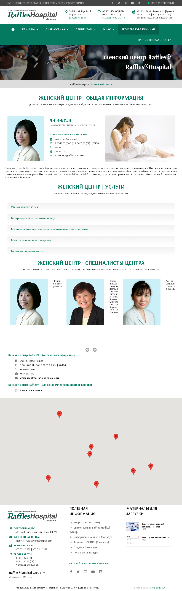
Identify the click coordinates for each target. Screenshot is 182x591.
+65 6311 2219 (144, 14)
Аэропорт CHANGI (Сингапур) (89, 542)
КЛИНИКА (30, 29)
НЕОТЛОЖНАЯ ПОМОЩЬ (28, 3)
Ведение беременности (27, 251)
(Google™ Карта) (77, 17)
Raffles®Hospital (79, 84)
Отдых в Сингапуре (83, 547)
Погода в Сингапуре (84, 552)
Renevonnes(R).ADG (157, 587)
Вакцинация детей (31, 390)
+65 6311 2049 (144, 11)
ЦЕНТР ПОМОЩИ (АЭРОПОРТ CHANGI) (65, 3)
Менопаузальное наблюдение (31, 240)
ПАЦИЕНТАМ (86, 29)
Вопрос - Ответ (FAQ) (85, 522)
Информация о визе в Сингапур (91, 537)
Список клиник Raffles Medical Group (90, 530)
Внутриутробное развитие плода (33, 218)
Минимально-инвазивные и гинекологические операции (50, 229)
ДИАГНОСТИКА (57, 29)
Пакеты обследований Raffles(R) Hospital (152, 525)
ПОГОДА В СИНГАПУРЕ (161, 3)
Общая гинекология (24, 207)
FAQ (9, 3)
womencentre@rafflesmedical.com (69, 155)
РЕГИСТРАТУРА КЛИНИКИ (138, 29)
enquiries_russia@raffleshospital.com (154, 17)
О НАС (108, 29)
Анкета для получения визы (155, 537)
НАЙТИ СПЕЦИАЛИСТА (154, 40)
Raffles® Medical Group (27, 572)
